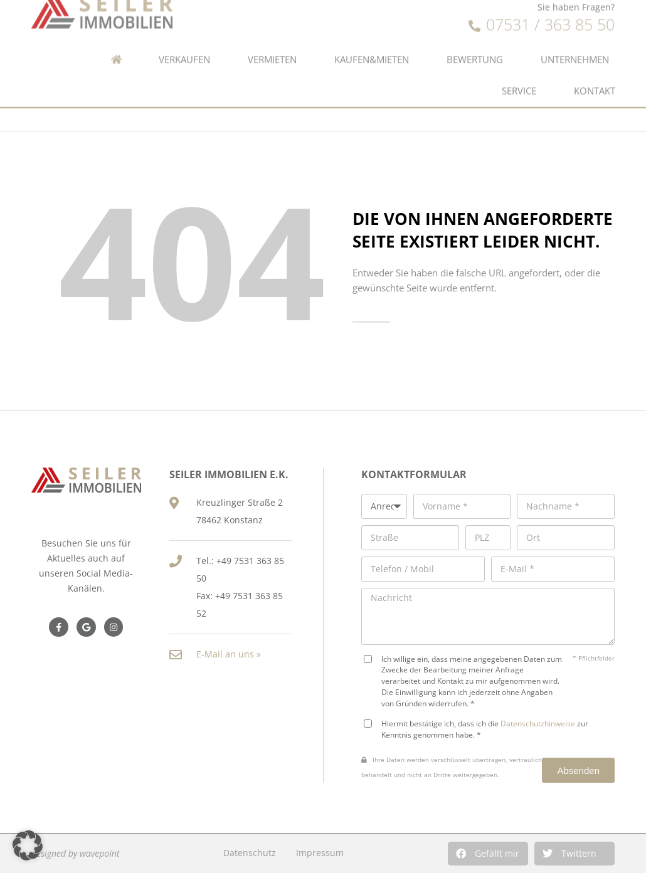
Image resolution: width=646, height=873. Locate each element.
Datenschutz (249, 853)
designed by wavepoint (75, 853)
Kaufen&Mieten (371, 48)
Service (519, 79)
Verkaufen (184, 48)
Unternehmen (575, 48)
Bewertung (475, 48)
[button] (488, 853)
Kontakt (594, 79)
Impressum (320, 853)
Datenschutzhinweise (537, 723)
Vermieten (272, 48)
